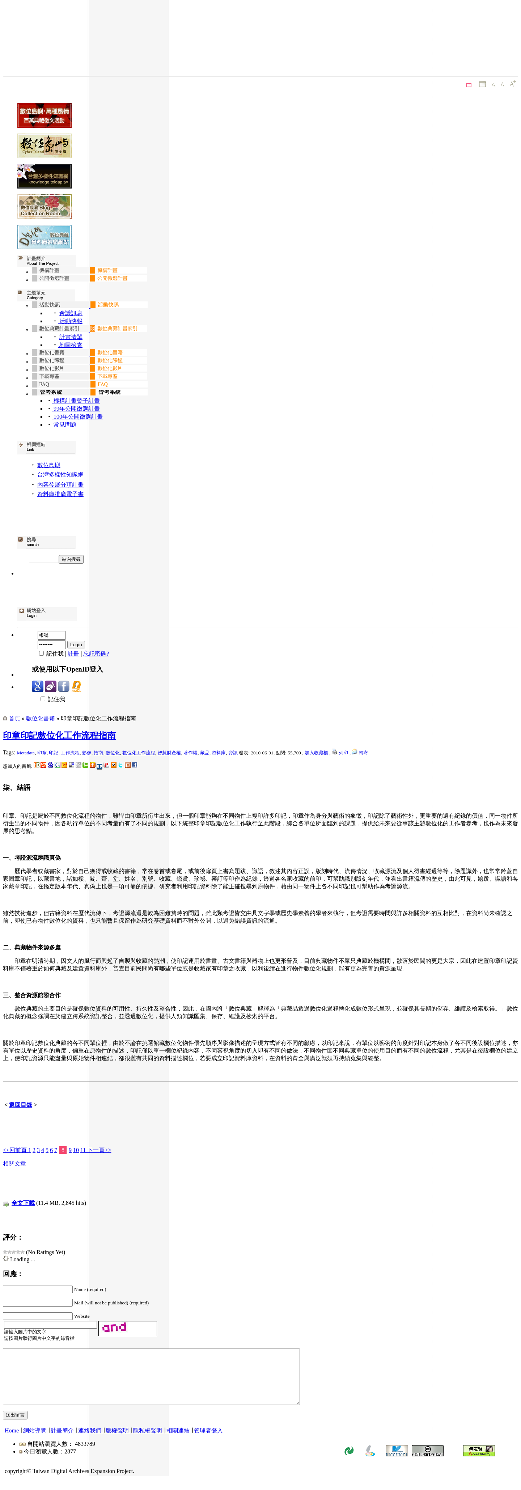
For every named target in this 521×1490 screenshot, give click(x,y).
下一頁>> (98, 1150)
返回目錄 (20, 1105)
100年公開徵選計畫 (77, 417)
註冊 (73, 654)
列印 (343, 752)
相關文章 (14, 1163)
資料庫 (219, 752)
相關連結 (178, 1441)
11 (83, 1150)
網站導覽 (35, 1441)
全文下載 (23, 1203)
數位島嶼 (48, 465)
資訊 (233, 752)
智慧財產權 (169, 752)
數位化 (113, 752)
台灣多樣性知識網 (60, 474)
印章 (42, 752)
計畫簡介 (62, 1441)
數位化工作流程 (138, 752)
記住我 (48, 699)
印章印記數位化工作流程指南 (59, 735)
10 (76, 1150)
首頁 (14, 718)
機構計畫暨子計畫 (76, 401)
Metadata (26, 752)
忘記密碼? (96, 654)
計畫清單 (70, 337)
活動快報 (70, 321)
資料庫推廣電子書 (60, 494)
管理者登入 (208, 1441)
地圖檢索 (70, 345)
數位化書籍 (40, 718)
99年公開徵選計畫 (76, 409)
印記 (53, 752)
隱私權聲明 (148, 1441)
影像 (87, 752)
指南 (98, 752)
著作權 (190, 752)
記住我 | (50, 654)
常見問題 (64, 425)
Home (12, 1441)
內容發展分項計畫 (60, 485)
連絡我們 (90, 1441)
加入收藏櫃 (316, 752)
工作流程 (70, 752)
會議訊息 (70, 313)
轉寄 (363, 752)
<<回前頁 (15, 1150)
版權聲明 (117, 1441)
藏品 (204, 752)
